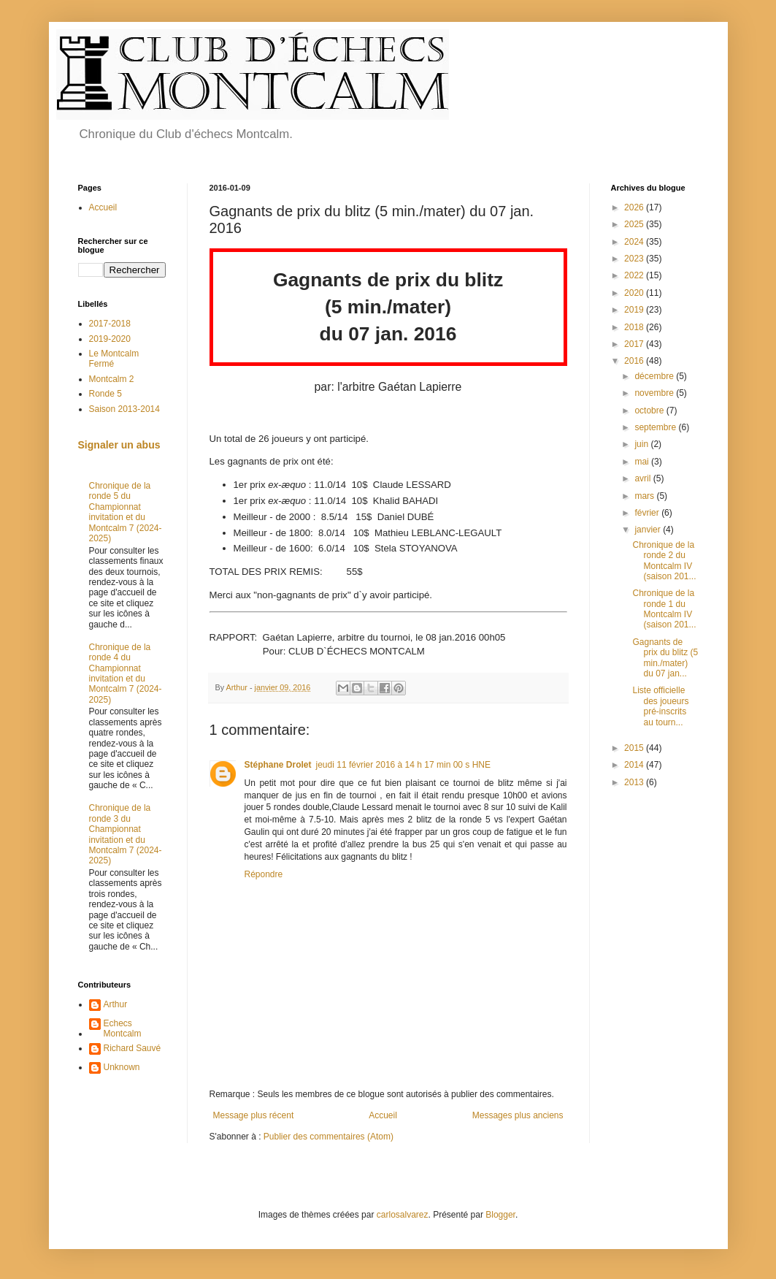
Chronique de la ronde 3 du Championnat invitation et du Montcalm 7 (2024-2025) (125, 834)
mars (645, 496)
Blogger (500, 1215)
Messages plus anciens (518, 1115)
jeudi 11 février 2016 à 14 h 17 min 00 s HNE (403, 765)
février (647, 513)
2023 (635, 258)
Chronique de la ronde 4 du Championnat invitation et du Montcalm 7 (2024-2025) (125, 673)
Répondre (264, 874)
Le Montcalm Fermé (114, 358)
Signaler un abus (119, 445)
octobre (650, 410)
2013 (635, 782)
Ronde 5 (105, 394)
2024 (635, 242)
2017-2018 (110, 323)
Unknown (122, 1067)
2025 (635, 224)
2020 (635, 293)
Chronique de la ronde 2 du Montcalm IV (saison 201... (664, 560)
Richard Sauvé (132, 1048)
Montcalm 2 (111, 379)
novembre (655, 393)
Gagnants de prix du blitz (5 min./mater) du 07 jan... (665, 658)
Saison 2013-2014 (124, 409)
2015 (635, 748)
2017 (635, 344)
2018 (635, 327)
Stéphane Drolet (278, 765)
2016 (635, 361)
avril (643, 478)
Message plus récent (253, 1115)
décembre (655, 376)
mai (642, 462)
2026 (635, 207)
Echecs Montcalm (123, 1028)
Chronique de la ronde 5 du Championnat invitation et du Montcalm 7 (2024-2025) (125, 512)
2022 (635, 275)
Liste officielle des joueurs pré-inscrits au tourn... (660, 706)
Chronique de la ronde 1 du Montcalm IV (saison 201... (664, 609)
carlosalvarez (403, 1215)
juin (642, 444)
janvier (648, 529)
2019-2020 (110, 339)
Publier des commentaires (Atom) (328, 1136)
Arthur (116, 1004)
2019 (635, 310)
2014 (635, 765)
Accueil (383, 1115)
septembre (656, 427)
